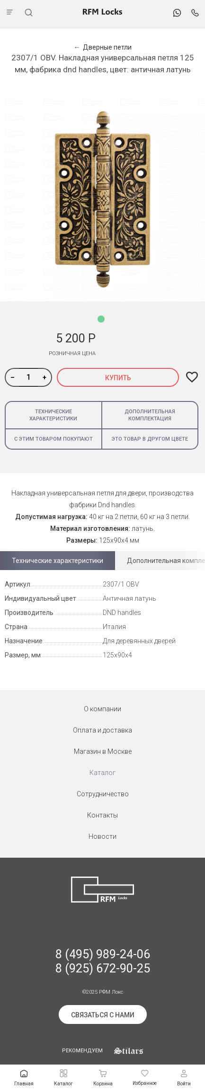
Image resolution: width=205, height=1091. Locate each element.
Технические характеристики (53, 415)
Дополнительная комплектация (150, 415)
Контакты (102, 815)
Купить (118, 378)
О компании (102, 709)
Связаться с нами (102, 1015)
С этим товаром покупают (53, 439)
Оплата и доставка (102, 730)
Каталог (102, 772)
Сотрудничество (103, 794)
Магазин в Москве (103, 751)
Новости (102, 836)
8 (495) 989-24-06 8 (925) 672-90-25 (102, 961)
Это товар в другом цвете (150, 439)
